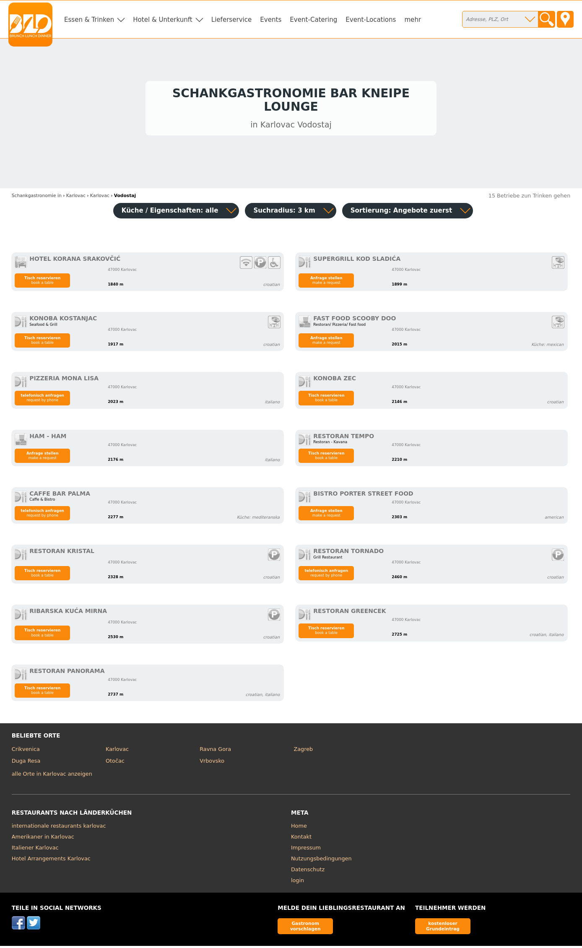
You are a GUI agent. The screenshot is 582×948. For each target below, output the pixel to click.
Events (270, 19)
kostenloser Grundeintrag (443, 927)
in (37, 197)
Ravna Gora (215, 751)
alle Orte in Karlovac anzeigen (52, 776)
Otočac (115, 763)
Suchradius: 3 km (284, 212)
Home (299, 828)
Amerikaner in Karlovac (43, 839)
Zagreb (303, 751)
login (297, 882)
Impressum (306, 850)
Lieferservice (231, 19)
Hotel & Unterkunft (162, 19)
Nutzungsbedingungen (321, 860)
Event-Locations (371, 19)
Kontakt (301, 839)
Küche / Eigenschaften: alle (170, 212)
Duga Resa (26, 763)
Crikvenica (26, 751)
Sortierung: (401, 212)
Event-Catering (313, 19)
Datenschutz (308, 871)
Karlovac (117, 751)
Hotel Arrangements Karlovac (51, 860)
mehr (412, 19)
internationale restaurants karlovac (59, 828)
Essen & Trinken (89, 19)
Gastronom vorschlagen (305, 927)
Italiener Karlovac (35, 850)
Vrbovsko (212, 763)
